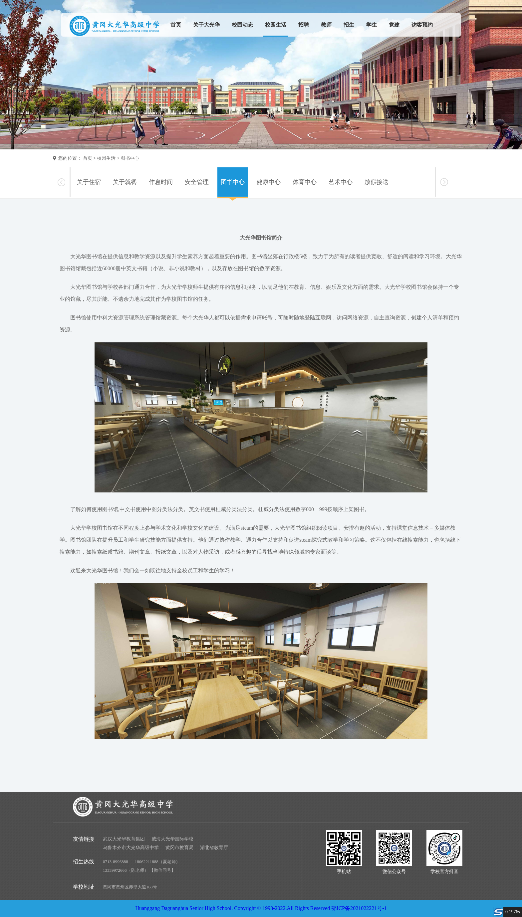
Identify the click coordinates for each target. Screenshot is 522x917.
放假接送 (377, 182)
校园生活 (275, 25)
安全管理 (197, 182)
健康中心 (269, 182)
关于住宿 (89, 182)
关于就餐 (125, 182)
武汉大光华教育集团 (124, 838)
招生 (349, 25)
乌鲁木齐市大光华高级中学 (131, 847)
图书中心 (130, 158)
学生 (371, 25)
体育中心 (305, 182)
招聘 (303, 25)
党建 (394, 25)
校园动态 (242, 25)
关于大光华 (206, 25)
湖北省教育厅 (214, 847)
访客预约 (422, 25)
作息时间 (161, 182)
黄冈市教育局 (179, 847)
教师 (326, 25)
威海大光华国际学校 (172, 838)
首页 (175, 25)
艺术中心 (341, 182)
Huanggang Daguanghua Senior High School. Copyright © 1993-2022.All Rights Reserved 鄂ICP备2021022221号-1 (261, 908)
